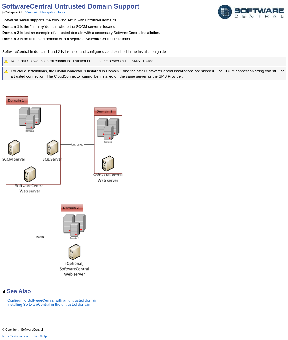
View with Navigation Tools (45, 12)
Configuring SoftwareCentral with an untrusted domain (52, 300)
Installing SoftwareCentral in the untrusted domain (48, 304)
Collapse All (13, 12)
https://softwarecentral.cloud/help (24, 336)
